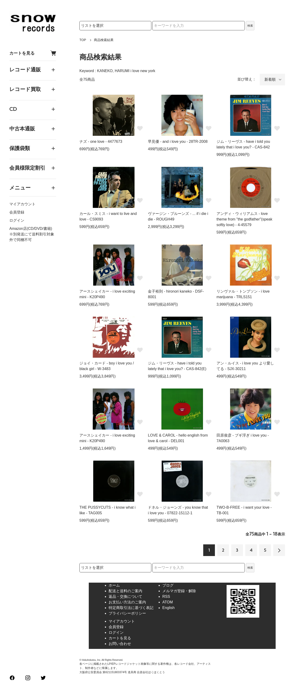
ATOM (167, 602)
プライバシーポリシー (127, 613)
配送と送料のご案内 (125, 591)
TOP (82, 40)
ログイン (16, 220)
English (168, 608)
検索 (250, 25)
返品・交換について (125, 596)
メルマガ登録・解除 (179, 591)
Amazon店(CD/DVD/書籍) (30, 229)
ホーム (114, 585)
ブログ (168, 585)
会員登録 (16, 212)
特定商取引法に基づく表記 (131, 608)
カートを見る (32, 53)
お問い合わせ (120, 644)
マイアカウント (22, 204)
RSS (166, 596)
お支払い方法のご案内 (127, 602)
